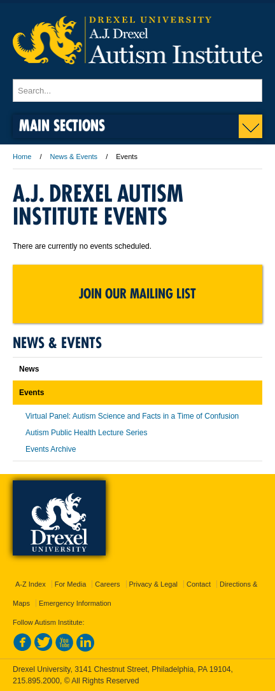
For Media (71, 584)
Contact (199, 584)
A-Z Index (30, 584)
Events (31, 392)
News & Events (74, 156)
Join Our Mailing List (137, 293)
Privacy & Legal (153, 584)
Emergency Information (75, 603)
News (29, 369)
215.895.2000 (36, 680)
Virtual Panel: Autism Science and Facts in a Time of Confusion (132, 416)
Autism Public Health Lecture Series (86, 432)
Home (22, 156)
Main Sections (62, 125)
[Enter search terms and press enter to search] (137, 90)
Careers (107, 584)
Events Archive (50, 449)
